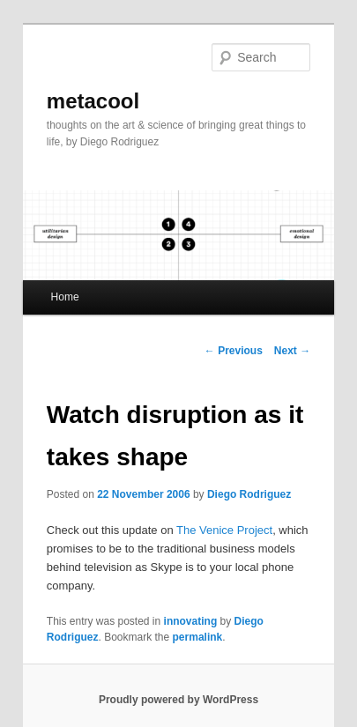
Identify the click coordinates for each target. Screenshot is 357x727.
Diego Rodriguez (249, 494)
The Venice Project (224, 530)
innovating (191, 621)
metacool (93, 101)
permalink (198, 637)
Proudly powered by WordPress (178, 700)
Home (65, 297)
